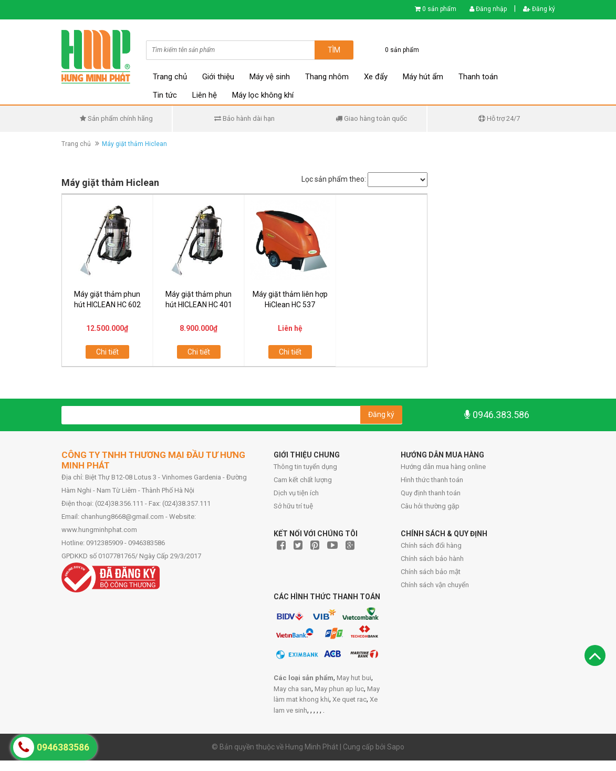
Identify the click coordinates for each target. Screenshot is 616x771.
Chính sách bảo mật (431, 572)
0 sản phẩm (439, 9)
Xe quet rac (349, 699)
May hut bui (354, 678)
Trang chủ (170, 76)
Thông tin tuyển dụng (305, 467)
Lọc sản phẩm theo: (333, 179)
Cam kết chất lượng (303, 480)
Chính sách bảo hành (432, 558)
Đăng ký (539, 9)
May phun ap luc (339, 689)
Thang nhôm (327, 76)
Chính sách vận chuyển (435, 585)
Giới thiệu (218, 76)
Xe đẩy (376, 76)
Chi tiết (107, 352)
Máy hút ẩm (423, 76)
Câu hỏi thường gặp (430, 506)
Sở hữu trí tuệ (293, 506)
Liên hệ (204, 95)
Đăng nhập (488, 9)
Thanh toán (478, 76)
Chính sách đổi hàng (431, 545)
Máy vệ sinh (269, 76)
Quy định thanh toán (431, 493)
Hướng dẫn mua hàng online (443, 467)
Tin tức (165, 95)
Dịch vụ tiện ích (296, 493)
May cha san (292, 689)
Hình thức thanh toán (432, 480)
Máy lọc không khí (263, 95)
